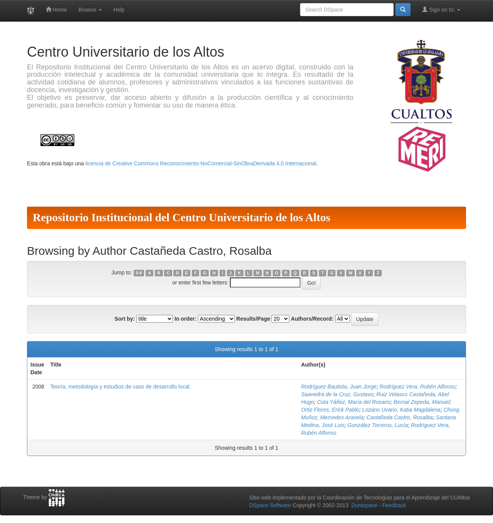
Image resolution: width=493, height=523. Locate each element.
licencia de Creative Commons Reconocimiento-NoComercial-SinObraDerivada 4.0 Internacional (201, 163)
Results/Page (253, 319)
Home (56, 9)
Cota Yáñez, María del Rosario (354, 402)
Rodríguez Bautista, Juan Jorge (339, 386)
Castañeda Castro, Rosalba (400, 417)
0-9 (139, 273)
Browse (90, 10)
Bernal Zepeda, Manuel (422, 402)
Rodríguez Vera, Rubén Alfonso (418, 386)
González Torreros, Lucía (377, 425)
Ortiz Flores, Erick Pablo (330, 410)
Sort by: (124, 319)
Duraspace (364, 505)
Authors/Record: (312, 319)
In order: (185, 319)
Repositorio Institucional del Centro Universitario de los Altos (181, 217)
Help (118, 10)
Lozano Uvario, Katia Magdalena (401, 410)
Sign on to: (441, 9)
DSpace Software (270, 505)
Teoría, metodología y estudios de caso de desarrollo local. (120, 386)
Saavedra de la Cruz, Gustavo (337, 394)
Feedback (394, 505)
